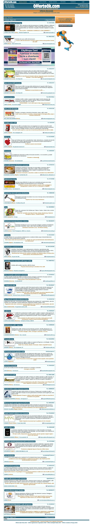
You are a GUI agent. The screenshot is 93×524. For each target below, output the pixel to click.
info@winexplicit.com (50, 202)
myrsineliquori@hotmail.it (49, 451)
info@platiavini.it (51, 216)
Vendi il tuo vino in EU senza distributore (16, 193)
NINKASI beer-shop (10, 179)
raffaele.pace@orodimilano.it (48, 409)
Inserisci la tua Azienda (65, 20)
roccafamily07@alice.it (49, 461)
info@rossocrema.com (49, 104)
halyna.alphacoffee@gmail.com (47, 437)
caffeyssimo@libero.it (50, 132)
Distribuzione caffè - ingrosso (13, 325)
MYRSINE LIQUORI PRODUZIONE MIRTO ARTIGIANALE (20, 441)
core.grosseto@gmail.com (48, 78)
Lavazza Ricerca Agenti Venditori (14, 490)
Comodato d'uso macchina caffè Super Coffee (18, 261)
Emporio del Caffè (10, 375)
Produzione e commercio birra (13, 246)
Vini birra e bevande (10, 365)
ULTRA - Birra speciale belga (13, 23)
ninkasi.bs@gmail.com (49, 188)
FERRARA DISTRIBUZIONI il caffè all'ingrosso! (18, 504)
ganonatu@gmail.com (49, 43)
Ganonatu (7, 36)
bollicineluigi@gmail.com (49, 118)
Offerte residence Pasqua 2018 (69, 522)
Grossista (7, 151)
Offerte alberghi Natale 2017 (54, 522)
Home (5, 17)
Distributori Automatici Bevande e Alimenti (16, 221)
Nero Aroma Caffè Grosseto (13, 83)
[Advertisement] (39, 15)
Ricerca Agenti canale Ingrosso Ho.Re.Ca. (17, 403)
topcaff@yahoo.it (51, 514)
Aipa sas (7, 137)
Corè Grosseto (9, 69)
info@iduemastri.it (50, 256)
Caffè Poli (7, 311)
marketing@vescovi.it (50, 384)
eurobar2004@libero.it (49, 474)
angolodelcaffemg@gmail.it (49, 295)
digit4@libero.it (51, 486)
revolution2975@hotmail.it (49, 306)
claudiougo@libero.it (50, 281)
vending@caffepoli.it (50, 320)
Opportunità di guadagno (12, 466)
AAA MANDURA (9, 455)
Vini (6, 207)
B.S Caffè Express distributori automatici (17, 165)
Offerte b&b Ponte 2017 (21, 522)
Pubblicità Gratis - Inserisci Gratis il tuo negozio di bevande (46, 521)
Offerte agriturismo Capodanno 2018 (37, 522)
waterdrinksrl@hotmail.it (49, 242)
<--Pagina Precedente (50, 20)
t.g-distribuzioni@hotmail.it (48, 160)
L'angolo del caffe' (10, 285)
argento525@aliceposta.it (49, 398)
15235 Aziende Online (83, 4)
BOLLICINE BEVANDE (11, 109)
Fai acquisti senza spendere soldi (14, 351)
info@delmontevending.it (49, 230)
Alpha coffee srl (9, 427)
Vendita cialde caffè (10, 123)
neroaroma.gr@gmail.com (49, 92)
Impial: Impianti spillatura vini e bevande (16, 413)
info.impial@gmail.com (49, 423)
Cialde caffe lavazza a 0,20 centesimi (15, 478)
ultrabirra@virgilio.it (50, 32)
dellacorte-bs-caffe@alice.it (48, 174)
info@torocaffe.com (50, 347)
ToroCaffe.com (9, 339)
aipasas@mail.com (50, 146)
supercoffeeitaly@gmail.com (48, 270)
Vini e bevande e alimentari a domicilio (16, 275)
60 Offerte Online (84, 6)
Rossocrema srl (9, 97)
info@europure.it (51, 361)
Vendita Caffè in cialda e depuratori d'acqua (16, 389)
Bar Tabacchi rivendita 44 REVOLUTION (16, 299)
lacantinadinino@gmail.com (48, 370)
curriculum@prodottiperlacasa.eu (47, 500)
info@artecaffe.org (50, 334)
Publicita (7, 235)
